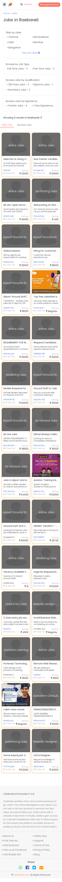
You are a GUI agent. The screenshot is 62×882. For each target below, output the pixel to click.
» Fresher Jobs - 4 (17, 105)
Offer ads (7, 125)
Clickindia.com (21, 874)
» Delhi (10, 42)
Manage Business (49, 4)
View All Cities (31, 52)
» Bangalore (14, 47)
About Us (8, 836)
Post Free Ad (10, 840)
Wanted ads (24, 125)
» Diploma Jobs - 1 (42, 84)
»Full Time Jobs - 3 (17, 68)
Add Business (11, 845)
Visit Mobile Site (12, 854)
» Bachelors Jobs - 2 (18, 89)
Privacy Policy (42, 849)
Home (6, 13)
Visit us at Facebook (15, 849)
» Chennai (12, 37)
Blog (36, 854)
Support (39, 840)
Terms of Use (41, 845)
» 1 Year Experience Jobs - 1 (44, 105)
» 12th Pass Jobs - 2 (18, 84)
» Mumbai (37, 42)
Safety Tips (40, 836)
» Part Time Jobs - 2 (43, 68)
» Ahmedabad (40, 37)
